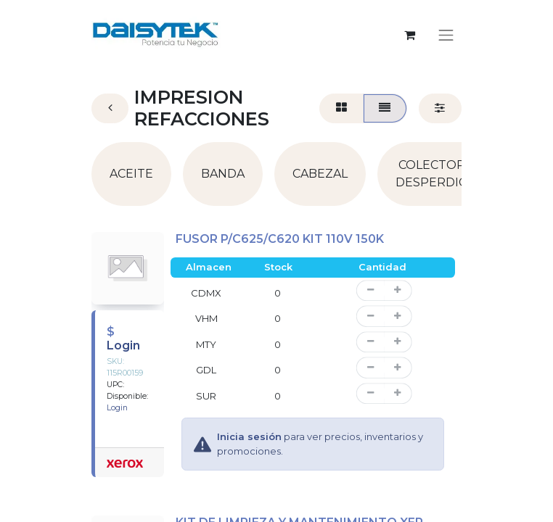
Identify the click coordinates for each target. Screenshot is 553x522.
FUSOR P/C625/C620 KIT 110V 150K (280, 239)
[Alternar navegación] (446, 35)
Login (123, 345)
